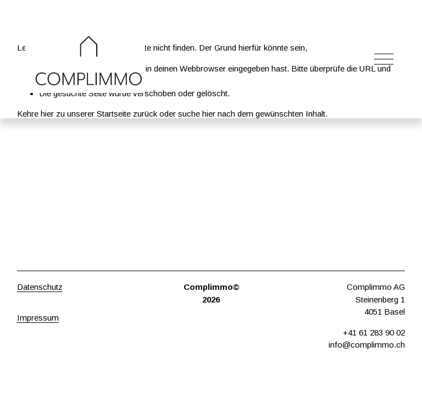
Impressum (38, 317)
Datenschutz (40, 287)
